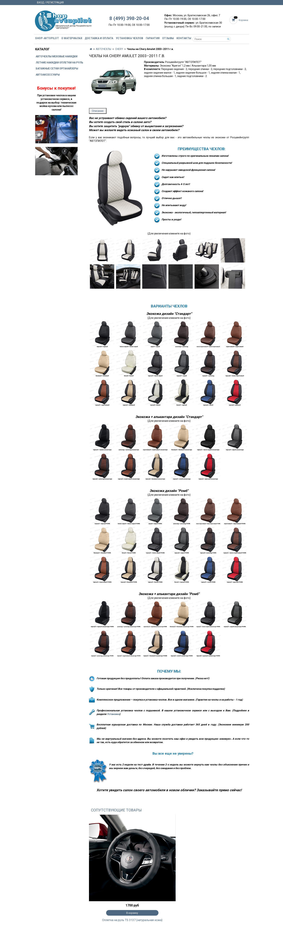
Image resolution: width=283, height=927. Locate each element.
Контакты (184, 38)
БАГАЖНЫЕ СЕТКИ (47, 68)
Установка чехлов (129, 38)
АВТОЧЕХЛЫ (103, 49)
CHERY (119, 49)
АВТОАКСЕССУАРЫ (48, 74)
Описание (98, 110)
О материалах (71, 38)
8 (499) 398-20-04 (129, 18)
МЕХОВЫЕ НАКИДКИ (64, 56)
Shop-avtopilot (47, 38)
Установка (113, 714)
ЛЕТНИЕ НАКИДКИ (47, 62)
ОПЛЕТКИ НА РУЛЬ (71, 62)
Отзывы (168, 38)
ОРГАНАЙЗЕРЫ (68, 68)
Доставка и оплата (99, 38)
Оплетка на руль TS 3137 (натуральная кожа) (132, 920)
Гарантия (153, 38)
